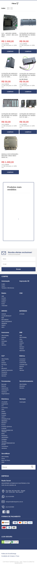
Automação (5, 281)
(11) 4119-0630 (7, 496)
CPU (2, 409)
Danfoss (3, 337)
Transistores (4, 446)
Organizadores (5, 393)
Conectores (4, 407)
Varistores (4, 448)
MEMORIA (4, 421)
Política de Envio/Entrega (8, 553)
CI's (2, 405)
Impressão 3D (24, 281)
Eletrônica (5, 399)
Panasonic (4, 372)
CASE (21, 341)
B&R (2, 317)
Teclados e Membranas (7, 288)
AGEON (3, 314)
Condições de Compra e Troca (10, 556)
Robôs (3, 293)
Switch (3, 286)
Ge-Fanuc (4, 364)
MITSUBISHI (4, 319)
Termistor (3, 441)
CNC (21, 293)
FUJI (2, 339)
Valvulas (21, 370)
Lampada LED (23, 364)
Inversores (5, 332)
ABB (2, 296)
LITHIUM (21, 314)
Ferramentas (5, 381)
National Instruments (7, 370)
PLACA (3, 424)
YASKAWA (4, 305)
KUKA (3, 303)
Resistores (4, 435)
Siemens (3, 345)
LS (2, 366)
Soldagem (4, 439)
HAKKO (21, 343)
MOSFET (4, 422)
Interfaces (4, 391)
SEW (2, 343)
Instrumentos (5, 390)
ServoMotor (5, 453)
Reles (3, 433)
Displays (3, 413)
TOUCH (21, 348)
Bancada (3, 384)
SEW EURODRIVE (6, 321)
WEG (2, 327)
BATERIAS (23, 311)
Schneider (4, 341)
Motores (21, 366)
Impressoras (4, 388)
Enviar (18, 269)
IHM (20, 332)
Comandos (22, 361)
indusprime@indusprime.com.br (12, 501)
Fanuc (3, 458)
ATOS (3, 361)
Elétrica (22, 356)
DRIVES (4, 311)
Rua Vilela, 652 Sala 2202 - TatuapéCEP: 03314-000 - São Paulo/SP (13, 491)
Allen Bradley (5, 335)
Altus (20, 339)
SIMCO (3, 325)
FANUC (3, 302)
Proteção (3, 428)
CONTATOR (22, 362)
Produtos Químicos (6, 426)
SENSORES (4, 437)
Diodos (3, 411)
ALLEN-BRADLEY (6, 316)
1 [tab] (18, 219)
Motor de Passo (5, 460)
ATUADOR (4, 402)
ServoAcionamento (26, 381)
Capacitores (4, 404)
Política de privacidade (14, 254)
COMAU (3, 300)
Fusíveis (3, 415)
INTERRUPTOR (5, 419)
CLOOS (3, 298)
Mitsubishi (4, 368)
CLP (2, 356)
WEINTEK (22, 350)
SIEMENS (4, 323)
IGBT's (3, 417)
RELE (21, 368)
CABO (3, 284)
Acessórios (22, 359)
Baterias (3, 386)
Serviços (22, 399)
